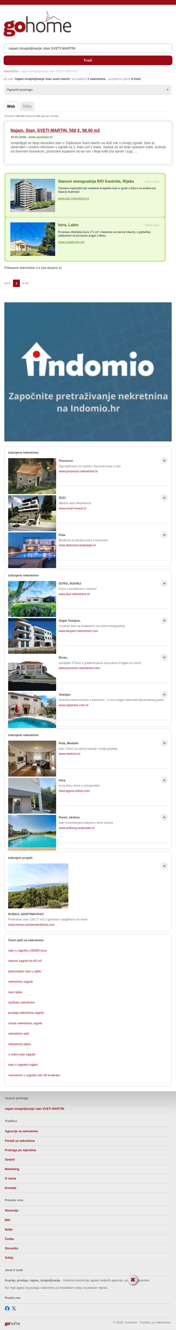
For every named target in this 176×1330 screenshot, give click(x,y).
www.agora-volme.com (74, 791)
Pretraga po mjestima (20, 1150)
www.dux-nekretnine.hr (74, 594)
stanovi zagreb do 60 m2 (25, 961)
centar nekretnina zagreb (25, 1023)
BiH (7, 1220)
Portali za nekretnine (20, 1141)
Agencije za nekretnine (21, 1131)
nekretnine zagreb (20, 981)
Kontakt (10, 1188)
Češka (9, 1239)
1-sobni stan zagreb (21, 1054)
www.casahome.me (71, 242)
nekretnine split (18, 1033)
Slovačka (11, 1248)
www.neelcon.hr (69, 753)
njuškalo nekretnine (21, 1002)
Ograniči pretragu (19, 89)
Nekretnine (11, 71)
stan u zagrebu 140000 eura (27, 950)
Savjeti (10, 1159)
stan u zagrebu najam (23, 1064)
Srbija (9, 1257)
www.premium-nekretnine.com (79, 668)
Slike (27, 106)
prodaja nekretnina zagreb (26, 1012)
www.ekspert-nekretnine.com (78, 631)
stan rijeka (15, 992)
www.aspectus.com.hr (73, 705)
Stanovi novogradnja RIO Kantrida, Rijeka (96, 181)
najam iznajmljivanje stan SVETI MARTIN (34, 1108)
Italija (9, 1229)
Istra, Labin (68, 225)
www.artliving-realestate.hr (77, 828)
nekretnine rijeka (19, 1044)
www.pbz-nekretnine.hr (73, 198)
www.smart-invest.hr (72, 508)
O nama (10, 1178)
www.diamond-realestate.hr (77, 545)
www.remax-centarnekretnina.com (31, 924)
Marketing (12, 1169)
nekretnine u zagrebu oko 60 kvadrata (34, 1075)
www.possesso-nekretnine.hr (78, 471)
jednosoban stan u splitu (24, 971)
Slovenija (11, 1210)
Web (11, 106)
